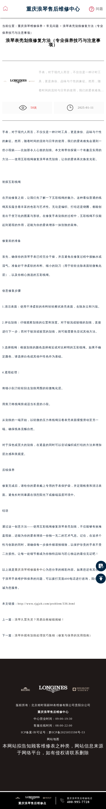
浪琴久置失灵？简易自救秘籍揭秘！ (39, 619)
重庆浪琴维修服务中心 (30, 569)
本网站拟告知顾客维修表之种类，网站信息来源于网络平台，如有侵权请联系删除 (53, 749)
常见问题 (52, 25)
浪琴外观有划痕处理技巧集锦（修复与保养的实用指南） (53, 635)
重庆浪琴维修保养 (30, 25)
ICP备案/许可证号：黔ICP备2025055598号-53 (53, 732)
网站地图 (53, 739)
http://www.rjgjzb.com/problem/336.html (46, 603)
